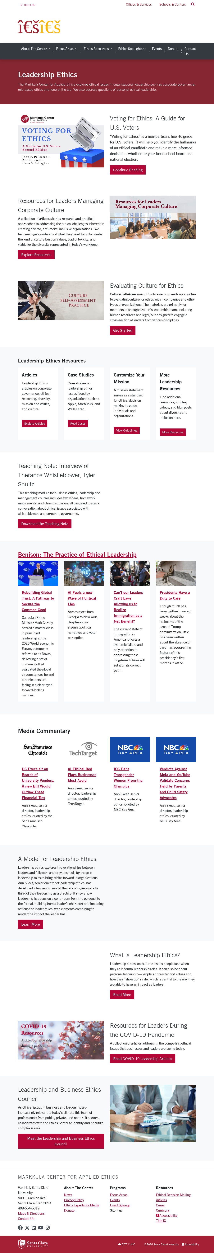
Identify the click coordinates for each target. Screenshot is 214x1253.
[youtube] (40, 1227)
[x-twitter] (27, 1227)
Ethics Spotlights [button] (133, 48)
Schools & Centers (172, 4)
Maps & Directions (31, 1213)
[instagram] (48, 1227)
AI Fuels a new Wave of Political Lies (82, 598)
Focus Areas (118, 1195)
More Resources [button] (172, 432)
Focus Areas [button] (68, 48)
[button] (193, 4)
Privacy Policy (74, 1200)
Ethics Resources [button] (99, 48)
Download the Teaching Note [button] (44, 523)
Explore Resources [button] (36, 254)
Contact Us (26, 1218)
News (68, 1195)
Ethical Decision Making (173, 1195)
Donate (69, 1210)
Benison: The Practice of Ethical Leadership (77, 554)
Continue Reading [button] (128, 170)
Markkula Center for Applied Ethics (68, 1177)
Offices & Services (139, 4)
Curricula (162, 1210)
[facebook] (20, 1227)
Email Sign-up (120, 1205)
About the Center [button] (37, 48)
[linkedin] (34, 1227)
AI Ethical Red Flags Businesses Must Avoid (82, 774)
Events (115, 1200)
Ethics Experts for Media (81, 1205)
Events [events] (157, 48)
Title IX (161, 1221)
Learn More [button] (30, 924)
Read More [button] (122, 994)
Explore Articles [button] (34, 423)
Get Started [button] (122, 330)
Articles (161, 1200)
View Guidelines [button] (126, 430)
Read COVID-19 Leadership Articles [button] (142, 1058)
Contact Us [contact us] (190, 51)
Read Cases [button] (77, 423)
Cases (160, 1205)
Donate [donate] (173, 48)
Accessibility (168, 1215)
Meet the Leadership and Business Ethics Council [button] (61, 1141)
